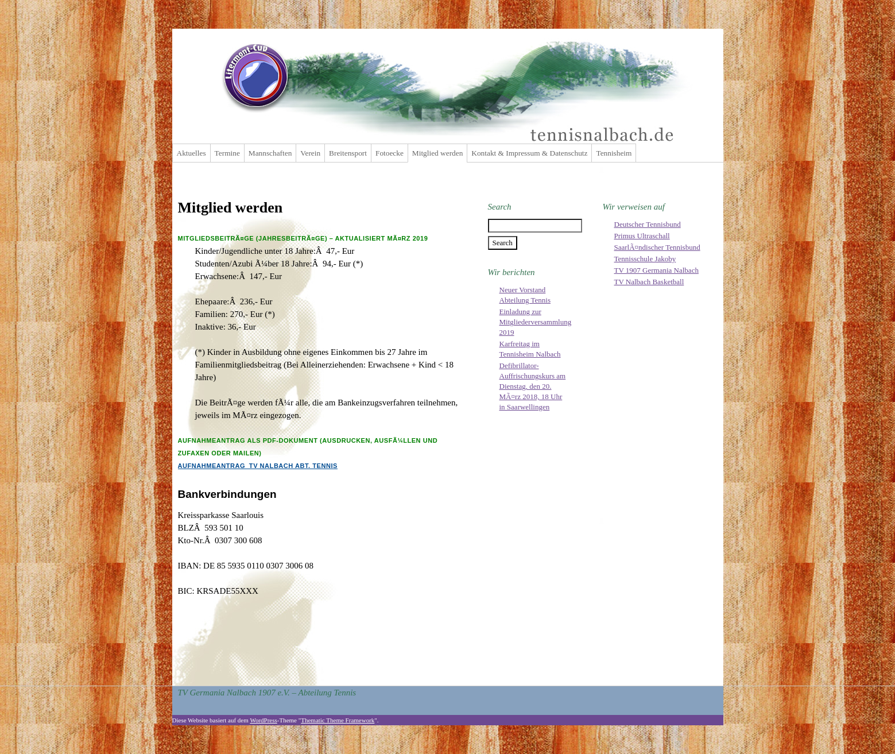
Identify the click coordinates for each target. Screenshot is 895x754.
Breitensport (348, 153)
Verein (310, 153)
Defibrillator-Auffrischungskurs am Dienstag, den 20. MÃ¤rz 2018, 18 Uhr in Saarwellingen (532, 386)
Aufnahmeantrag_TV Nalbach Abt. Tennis (258, 465)
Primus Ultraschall (642, 235)
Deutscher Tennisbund (647, 224)
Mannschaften (270, 153)
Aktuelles (191, 153)
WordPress (263, 720)
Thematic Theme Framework (337, 720)
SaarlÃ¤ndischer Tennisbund (657, 247)
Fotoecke (389, 153)
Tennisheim (613, 153)
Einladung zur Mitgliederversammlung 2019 (535, 322)
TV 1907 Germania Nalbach (656, 270)
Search (500, 206)
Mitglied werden (437, 153)
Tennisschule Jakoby (645, 258)
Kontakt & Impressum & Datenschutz (529, 153)
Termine (227, 153)
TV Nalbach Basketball (649, 281)
